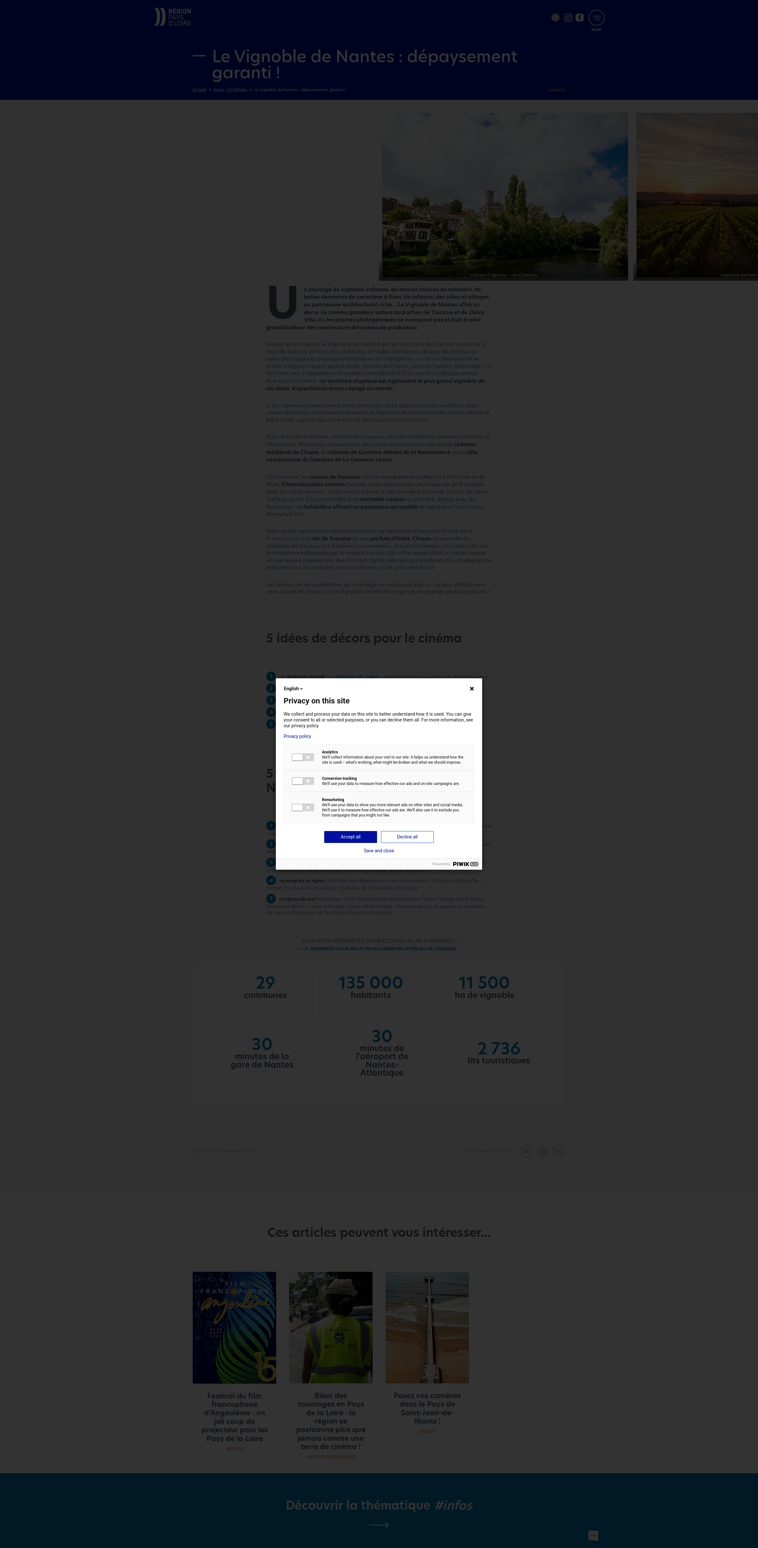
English (294, 688)
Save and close (379, 850)
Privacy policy (297, 736)
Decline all (407, 836)
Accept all (351, 836)
